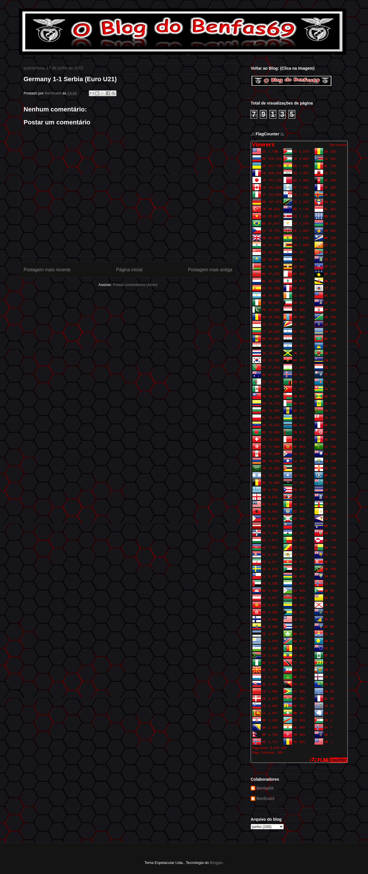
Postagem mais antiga (210, 269)
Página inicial (129, 269)
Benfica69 (265, 798)
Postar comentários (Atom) (135, 285)
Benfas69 (264, 788)
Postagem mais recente (47, 269)
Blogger (216, 862)
